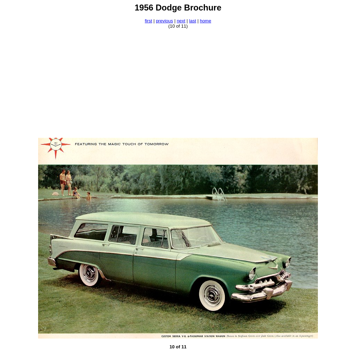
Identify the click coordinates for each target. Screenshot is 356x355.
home (205, 20)
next (181, 20)
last (192, 20)
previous (164, 20)
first (148, 20)
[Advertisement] (178, 83)
